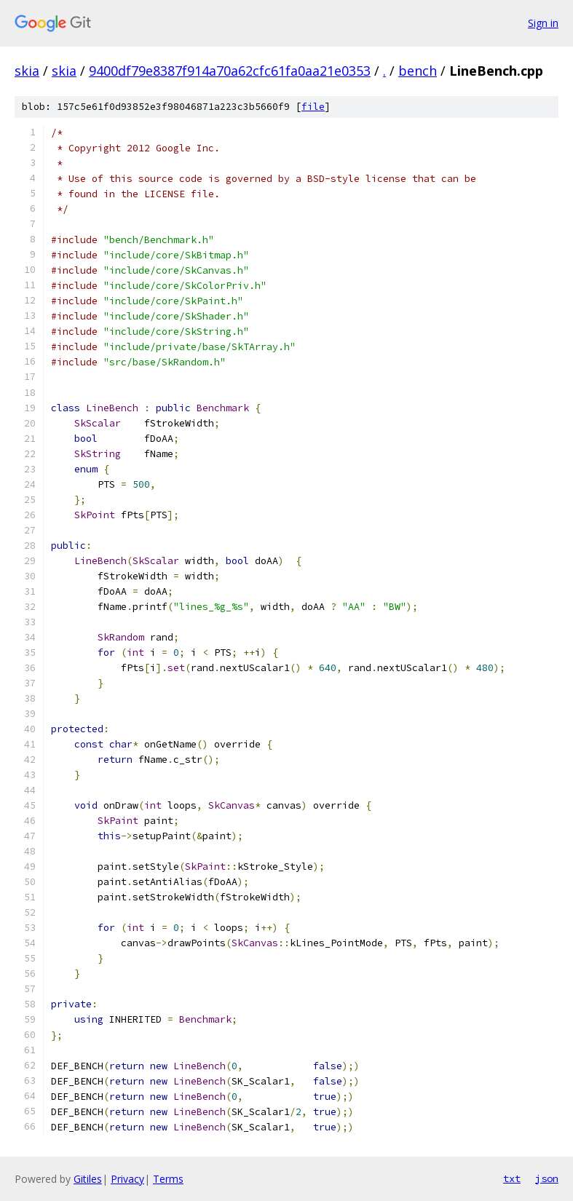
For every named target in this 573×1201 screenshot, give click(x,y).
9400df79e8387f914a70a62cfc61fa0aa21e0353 (230, 70)
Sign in (543, 23)
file (313, 106)
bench (417, 70)
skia (27, 70)
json (546, 1178)
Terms (168, 1179)
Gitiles (88, 1179)
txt (512, 1178)
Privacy (127, 1179)
